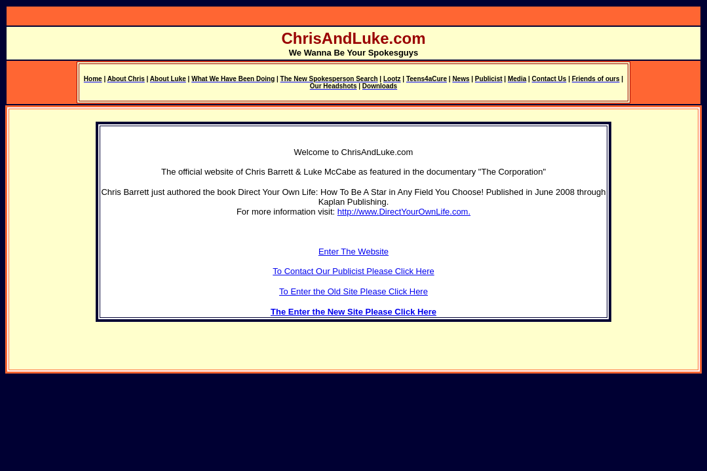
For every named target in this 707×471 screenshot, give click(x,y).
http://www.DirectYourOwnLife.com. (403, 212)
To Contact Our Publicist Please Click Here (353, 271)
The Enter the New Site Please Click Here (353, 312)
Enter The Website (353, 251)
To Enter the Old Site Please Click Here (353, 291)
